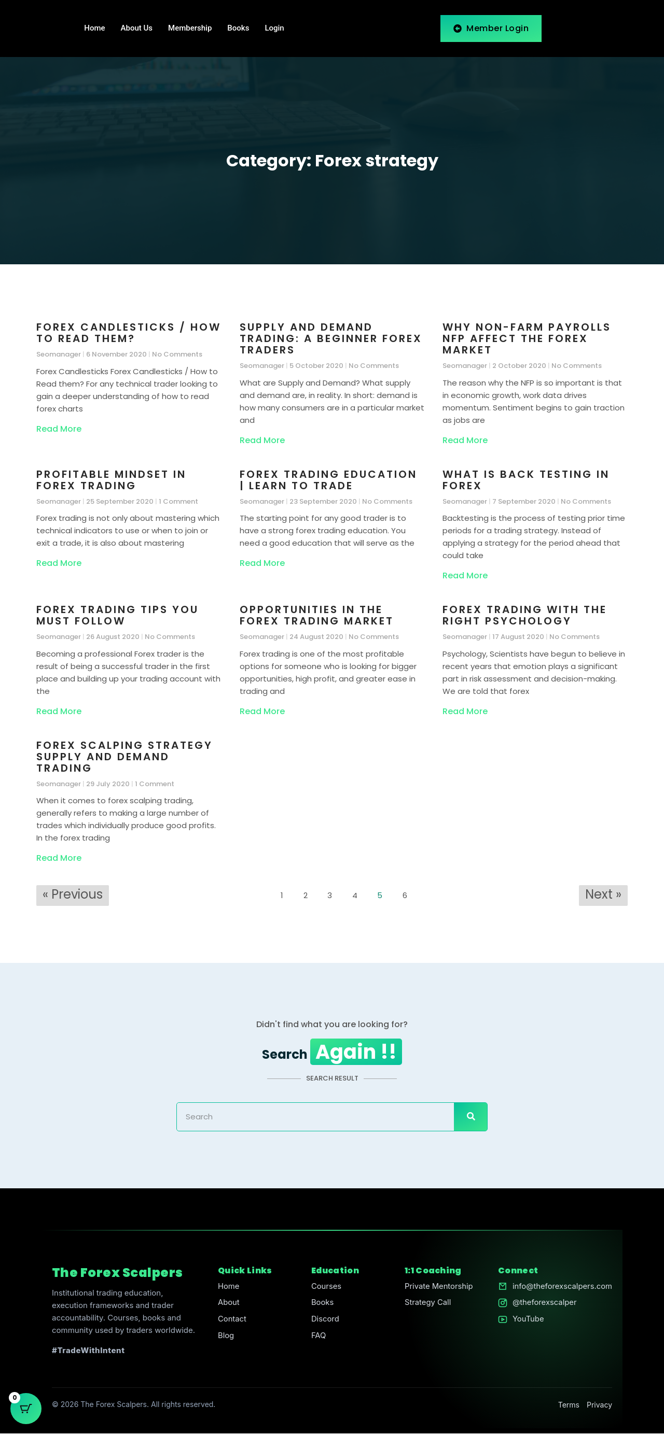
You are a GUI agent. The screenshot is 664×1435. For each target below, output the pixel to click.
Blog (225, 1337)
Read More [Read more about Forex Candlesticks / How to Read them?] (58, 429)
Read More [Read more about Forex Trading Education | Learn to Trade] (262, 563)
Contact (231, 1321)
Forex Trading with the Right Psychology (524, 615)
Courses (325, 1287)
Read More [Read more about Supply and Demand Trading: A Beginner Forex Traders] (262, 440)
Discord (324, 1321)
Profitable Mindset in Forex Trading (111, 480)
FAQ (317, 1337)
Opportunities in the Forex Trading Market (317, 615)
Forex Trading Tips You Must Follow (117, 615)
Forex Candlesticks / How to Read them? (128, 333)
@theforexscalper (543, 1304)
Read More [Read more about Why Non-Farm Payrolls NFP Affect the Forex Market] (465, 440)
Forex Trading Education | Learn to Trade (328, 480)
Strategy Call (427, 1304)
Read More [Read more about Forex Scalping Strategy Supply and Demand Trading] (58, 858)
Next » (603, 894)
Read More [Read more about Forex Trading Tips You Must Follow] (58, 711)
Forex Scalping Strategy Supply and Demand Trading (124, 756)
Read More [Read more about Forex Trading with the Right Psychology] (465, 711)
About (228, 1304)
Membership (190, 28)
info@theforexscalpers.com (561, 1287)
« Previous (73, 894)
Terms (568, 1405)
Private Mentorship (438, 1287)
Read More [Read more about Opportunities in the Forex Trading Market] (262, 711)
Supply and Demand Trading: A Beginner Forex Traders (331, 338)
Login (274, 28)
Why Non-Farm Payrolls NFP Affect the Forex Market (526, 338)
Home (94, 28)
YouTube (527, 1321)
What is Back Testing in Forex (526, 480)
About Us (137, 28)
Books (238, 28)
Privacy (599, 1405)
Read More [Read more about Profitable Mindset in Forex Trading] (58, 563)
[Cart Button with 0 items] (26, 1409)
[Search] (470, 1118)
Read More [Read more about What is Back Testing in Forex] (465, 575)
